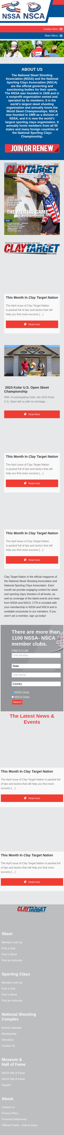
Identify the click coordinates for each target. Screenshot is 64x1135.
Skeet (7, 933)
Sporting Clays (16, 974)
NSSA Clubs (22, 692)
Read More (32, 414)
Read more (32, 324)
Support (6, 1085)
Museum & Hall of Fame (14, 1062)
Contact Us (8, 1045)
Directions (8, 1039)
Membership (9, 1033)
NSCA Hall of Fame (13, 1079)
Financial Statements (14, 1119)
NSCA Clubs (22, 697)
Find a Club (8, 948)
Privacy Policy (10, 1113)
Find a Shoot (9, 954)
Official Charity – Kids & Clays (19, 1125)
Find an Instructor (12, 960)
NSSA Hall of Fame (13, 1073)
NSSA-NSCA (27, 12)
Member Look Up (12, 942)
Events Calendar (11, 1027)
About (7, 1098)
